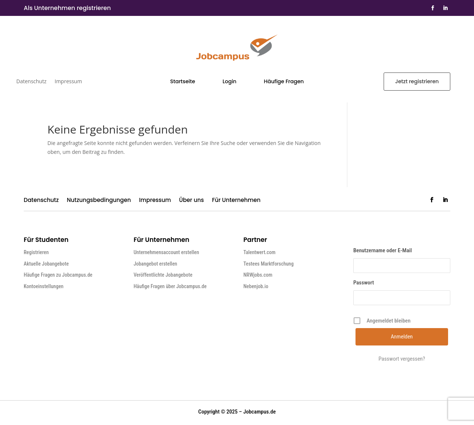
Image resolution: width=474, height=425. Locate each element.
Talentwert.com (259, 252)
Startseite (182, 82)
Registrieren (36, 252)
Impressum (68, 82)
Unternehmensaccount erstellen (166, 252)
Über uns (191, 201)
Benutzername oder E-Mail (382, 250)
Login (229, 82)
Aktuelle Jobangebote (46, 264)
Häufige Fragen (284, 82)
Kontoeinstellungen (43, 286)
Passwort (363, 282)
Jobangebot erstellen (155, 264)
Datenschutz (31, 82)
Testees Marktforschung (268, 264)
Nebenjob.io (255, 286)
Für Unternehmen (236, 201)
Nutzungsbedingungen (99, 201)
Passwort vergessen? (401, 358)
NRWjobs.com (257, 275)
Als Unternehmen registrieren (67, 8)
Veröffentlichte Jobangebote (163, 275)
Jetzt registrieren (417, 81)
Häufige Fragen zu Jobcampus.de (58, 275)
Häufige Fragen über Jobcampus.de (170, 286)
